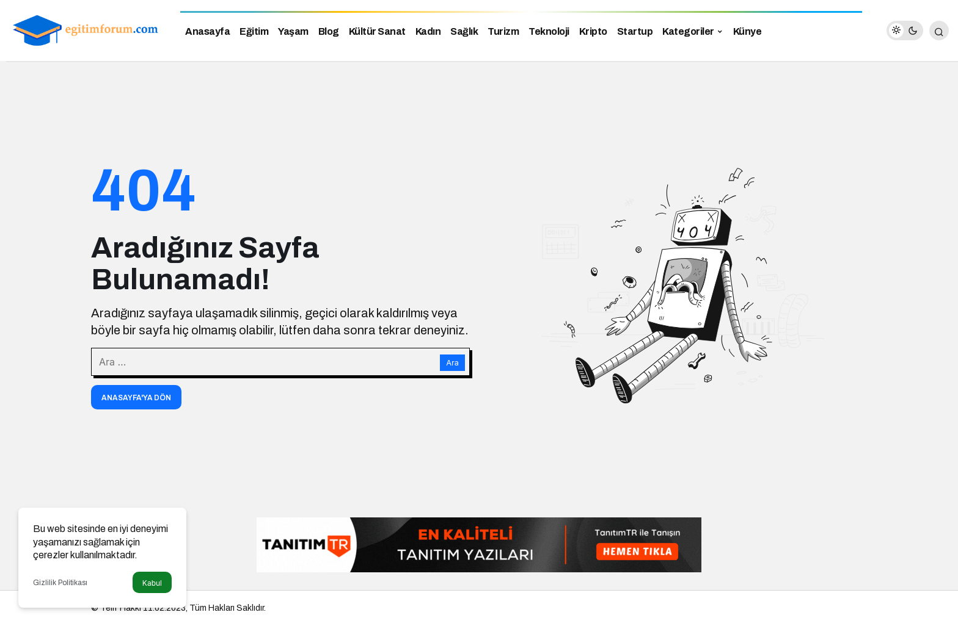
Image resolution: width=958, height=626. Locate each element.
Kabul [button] (152, 583)
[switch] (905, 30)
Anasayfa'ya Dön (136, 398)
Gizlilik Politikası (60, 582)
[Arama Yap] (939, 30)
